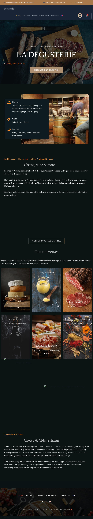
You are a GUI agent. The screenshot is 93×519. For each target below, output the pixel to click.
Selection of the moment (40, 16)
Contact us (55, 16)
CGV (42, 509)
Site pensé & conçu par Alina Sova (59, 509)
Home (18, 16)
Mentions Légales (33, 509)
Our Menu (26, 16)
